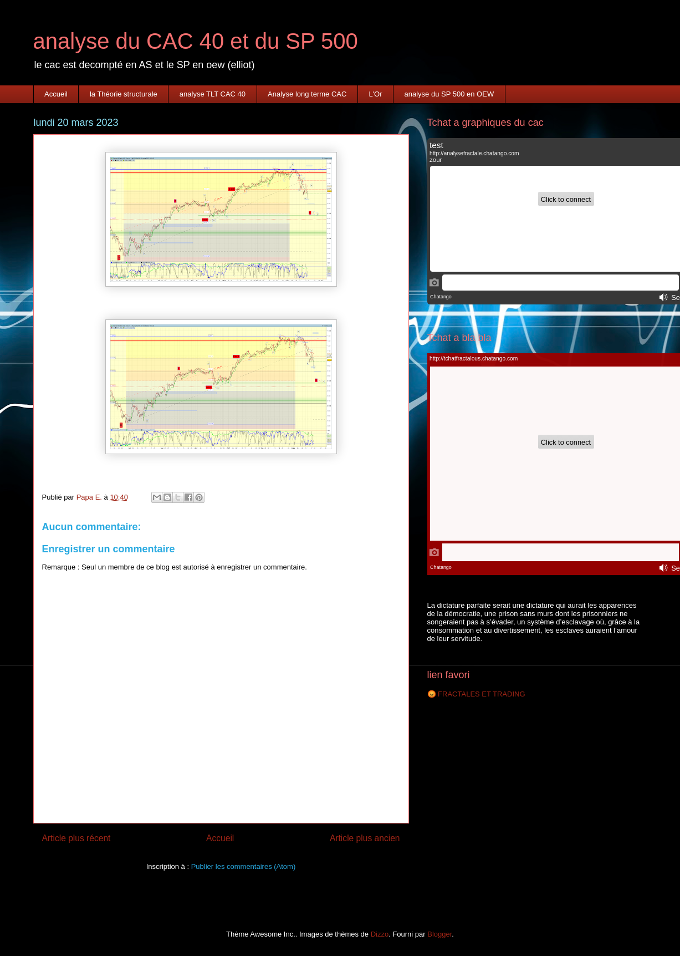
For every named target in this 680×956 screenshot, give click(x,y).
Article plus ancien (365, 838)
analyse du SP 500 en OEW (449, 94)
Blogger (439, 934)
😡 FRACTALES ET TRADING (476, 694)
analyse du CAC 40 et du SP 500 (195, 41)
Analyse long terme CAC (307, 94)
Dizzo (380, 934)
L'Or (375, 94)
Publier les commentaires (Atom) (243, 866)
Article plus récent (76, 838)
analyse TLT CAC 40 (213, 94)
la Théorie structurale (123, 94)
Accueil (56, 94)
